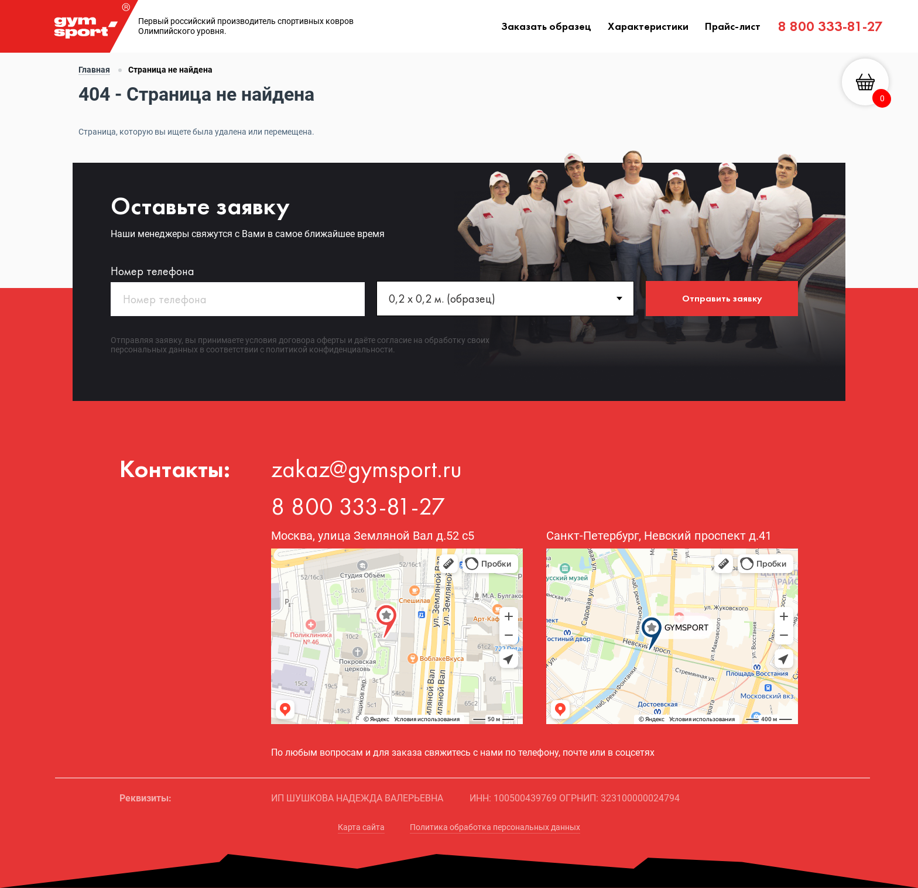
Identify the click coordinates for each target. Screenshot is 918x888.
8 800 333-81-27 (830, 26)
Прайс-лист (733, 26)
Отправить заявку (722, 298)
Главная (94, 69)
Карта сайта (361, 827)
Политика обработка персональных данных (495, 827)
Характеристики (648, 26)
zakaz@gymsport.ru (366, 469)
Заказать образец (546, 26)
